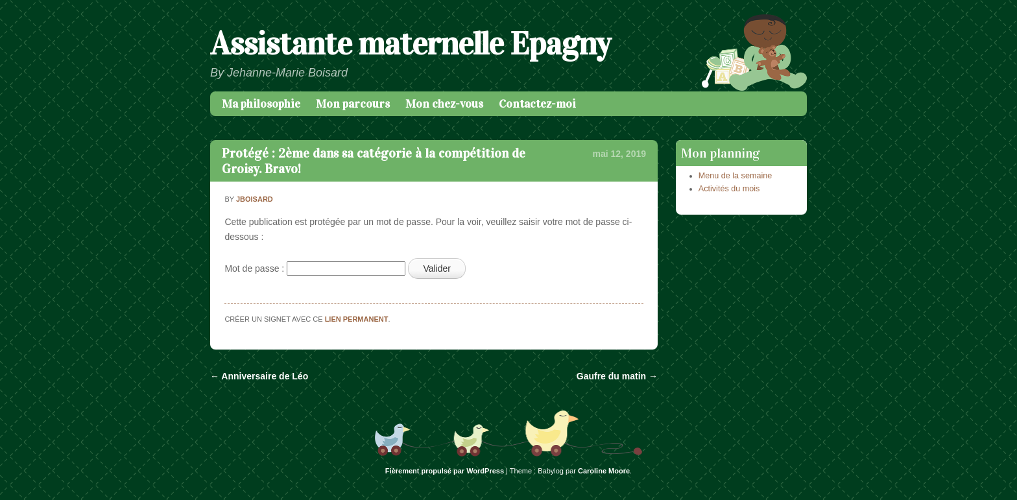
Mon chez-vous (444, 104)
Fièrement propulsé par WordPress (444, 471)
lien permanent (357, 319)
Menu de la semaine (735, 175)
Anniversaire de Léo (259, 376)
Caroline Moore (604, 471)
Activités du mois (729, 188)
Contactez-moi (537, 104)
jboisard (254, 199)
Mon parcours (353, 104)
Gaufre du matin (617, 376)
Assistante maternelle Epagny (410, 44)
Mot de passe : (314, 268)
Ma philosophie (261, 104)
